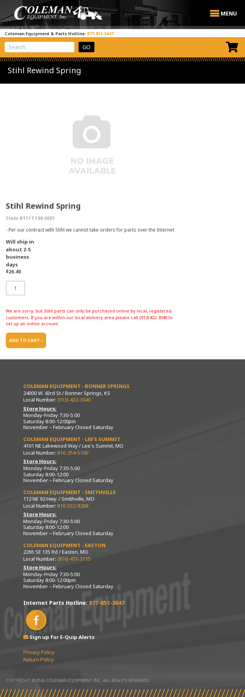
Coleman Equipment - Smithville (69, 492)
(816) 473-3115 (74, 558)
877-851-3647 (100, 33)
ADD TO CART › (26, 340)
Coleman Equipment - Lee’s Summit (71, 439)
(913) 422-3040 (74, 399)
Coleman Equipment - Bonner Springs (76, 386)
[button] (229, 13)
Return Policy (38, 659)
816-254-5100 (72, 452)
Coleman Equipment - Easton (64, 545)
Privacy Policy (39, 652)
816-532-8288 (72, 505)
